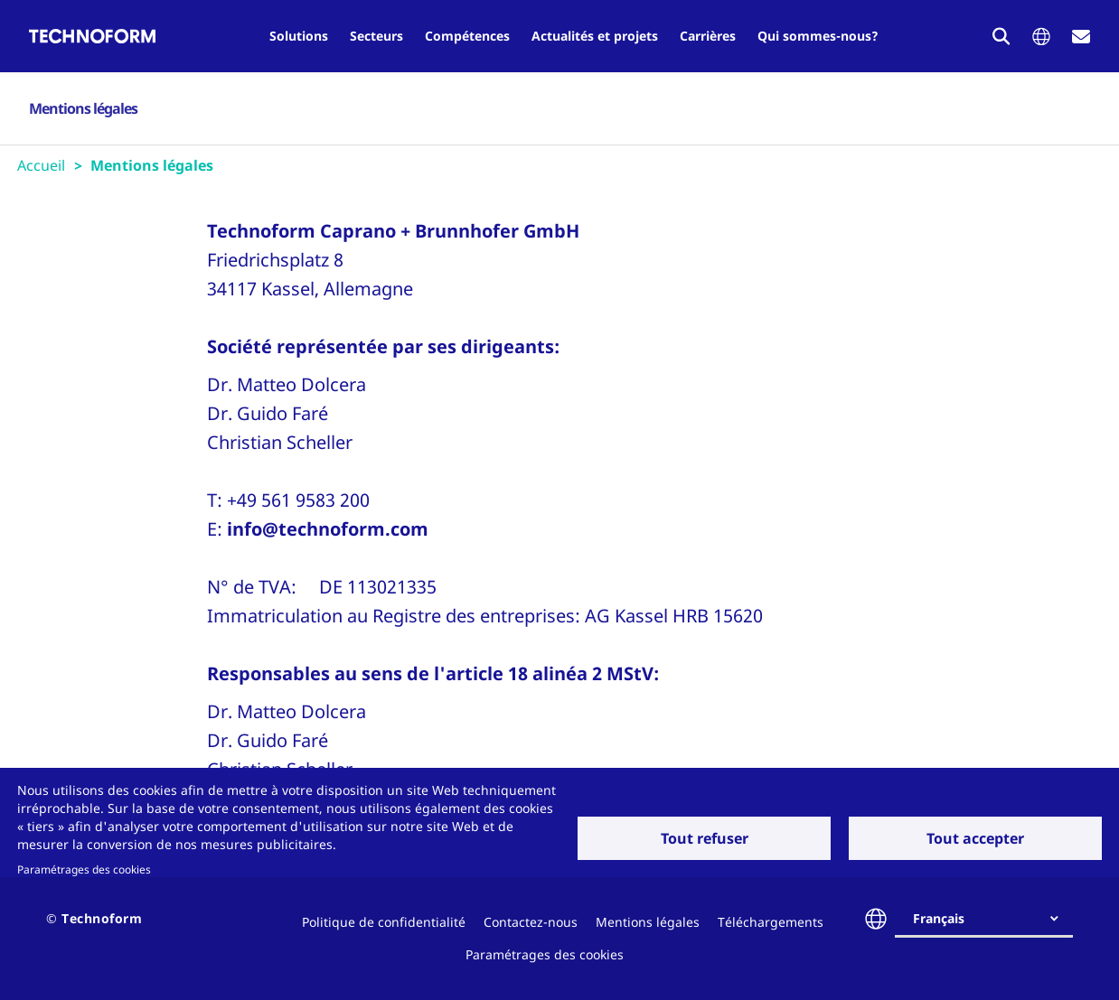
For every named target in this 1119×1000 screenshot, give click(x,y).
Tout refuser (704, 838)
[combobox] (991, 918)
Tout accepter (975, 838)
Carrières (708, 35)
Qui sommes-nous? (818, 35)
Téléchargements (770, 921)
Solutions (298, 35)
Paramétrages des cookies (84, 869)
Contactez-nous (531, 921)
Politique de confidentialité (383, 921)
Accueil (41, 165)
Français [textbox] (938, 918)
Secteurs (376, 35)
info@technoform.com (327, 529)
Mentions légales (648, 921)
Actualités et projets (594, 35)
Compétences (467, 35)
